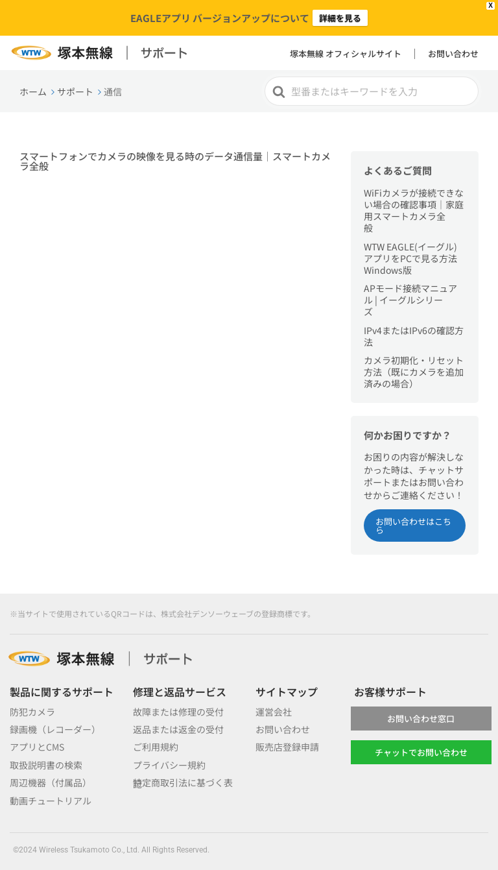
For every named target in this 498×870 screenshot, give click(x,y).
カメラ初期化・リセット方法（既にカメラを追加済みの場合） (414, 372)
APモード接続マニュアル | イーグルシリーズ (410, 300)
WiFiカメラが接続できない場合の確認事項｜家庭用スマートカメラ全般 (414, 210)
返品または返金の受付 (178, 729)
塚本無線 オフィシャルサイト (345, 53)
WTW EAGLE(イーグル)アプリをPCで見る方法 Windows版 (410, 258)
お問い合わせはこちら (413, 525)
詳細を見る (340, 18)
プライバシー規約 (169, 764)
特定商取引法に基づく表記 (183, 783)
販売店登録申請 (287, 746)
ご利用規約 (155, 746)
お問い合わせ (453, 53)
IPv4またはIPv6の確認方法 (414, 336)
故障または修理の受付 (178, 711)
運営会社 (273, 711)
